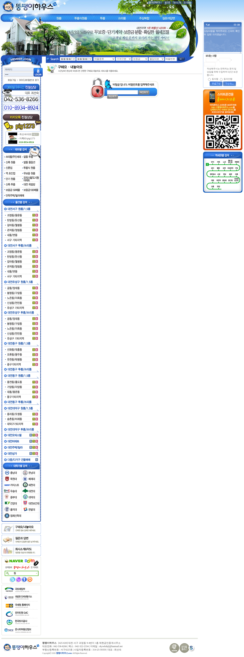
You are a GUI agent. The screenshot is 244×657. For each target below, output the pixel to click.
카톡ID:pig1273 (26, 138)
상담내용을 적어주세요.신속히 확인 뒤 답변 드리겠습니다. (223, 41)
